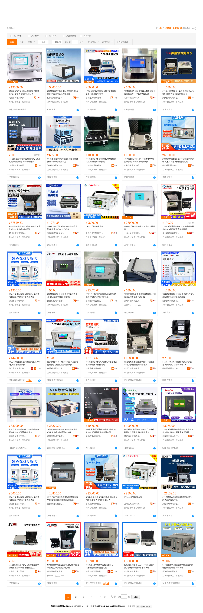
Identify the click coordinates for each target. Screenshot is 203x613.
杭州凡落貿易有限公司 (94, 368)
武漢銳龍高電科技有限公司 (171, 98)
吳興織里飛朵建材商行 (56, 233)
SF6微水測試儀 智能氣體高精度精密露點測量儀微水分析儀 (101, 160)
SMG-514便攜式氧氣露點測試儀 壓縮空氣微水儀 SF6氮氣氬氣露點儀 (62, 498)
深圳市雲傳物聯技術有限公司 (17, 301)
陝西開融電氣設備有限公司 (171, 368)
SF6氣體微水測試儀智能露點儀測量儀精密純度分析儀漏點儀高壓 (63, 566)
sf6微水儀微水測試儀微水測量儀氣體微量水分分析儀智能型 (62, 160)
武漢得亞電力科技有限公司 (171, 436)
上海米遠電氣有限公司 (132, 233)
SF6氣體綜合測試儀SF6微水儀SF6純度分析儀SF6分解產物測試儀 (139, 160)
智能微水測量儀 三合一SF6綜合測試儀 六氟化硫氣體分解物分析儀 (139, 566)
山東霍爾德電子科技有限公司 (56, 98)
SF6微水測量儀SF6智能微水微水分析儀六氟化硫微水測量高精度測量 (177, 430)
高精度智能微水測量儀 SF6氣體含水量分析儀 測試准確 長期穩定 (62, 295)
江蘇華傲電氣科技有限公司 (132, 98)
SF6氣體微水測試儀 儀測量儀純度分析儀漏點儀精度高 (177, 498)
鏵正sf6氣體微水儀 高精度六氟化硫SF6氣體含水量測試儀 (24, 363)
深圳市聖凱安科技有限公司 (17, 504)
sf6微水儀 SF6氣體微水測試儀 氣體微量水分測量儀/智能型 (101, 92)
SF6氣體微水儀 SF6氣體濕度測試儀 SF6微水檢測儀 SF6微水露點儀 (101, 498)
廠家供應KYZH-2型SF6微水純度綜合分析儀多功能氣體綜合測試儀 (62, 363)
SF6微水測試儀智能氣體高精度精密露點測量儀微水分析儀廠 (101, 363)
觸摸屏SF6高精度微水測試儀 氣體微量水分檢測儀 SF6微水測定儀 (24, 92)
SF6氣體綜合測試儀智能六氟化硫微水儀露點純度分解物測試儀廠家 (140, 92)
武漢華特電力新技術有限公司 (17, 98)
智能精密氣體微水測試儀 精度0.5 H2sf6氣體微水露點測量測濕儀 (177, 295)
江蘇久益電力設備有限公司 (56, 301)
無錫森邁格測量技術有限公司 (56, 504)
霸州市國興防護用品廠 (132, 301)
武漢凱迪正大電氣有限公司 (17, 436)
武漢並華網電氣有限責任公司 (56, 436)
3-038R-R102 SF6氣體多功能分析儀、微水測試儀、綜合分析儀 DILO (177, 363)
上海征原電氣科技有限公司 (94, 233)
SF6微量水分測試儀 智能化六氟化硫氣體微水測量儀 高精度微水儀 (101, 430)
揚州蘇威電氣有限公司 (17, 165)
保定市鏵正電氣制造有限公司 (17, 368)
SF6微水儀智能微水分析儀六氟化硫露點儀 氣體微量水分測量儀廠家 (24, 160)
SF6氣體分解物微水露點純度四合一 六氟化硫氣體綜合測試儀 (100, 566)
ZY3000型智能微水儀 (94, 226)
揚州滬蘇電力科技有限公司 (94, 301)
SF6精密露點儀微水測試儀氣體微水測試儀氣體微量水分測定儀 (140, 295)
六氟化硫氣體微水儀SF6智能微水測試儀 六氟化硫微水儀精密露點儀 (178, 160)
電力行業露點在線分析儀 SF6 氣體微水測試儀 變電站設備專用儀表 (24, 295)
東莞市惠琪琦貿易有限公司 (171, 504)
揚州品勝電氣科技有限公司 (171, 165)
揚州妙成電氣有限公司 (94, 98)
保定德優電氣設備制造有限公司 (132, 436)
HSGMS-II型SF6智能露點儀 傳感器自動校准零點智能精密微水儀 (101, 295)
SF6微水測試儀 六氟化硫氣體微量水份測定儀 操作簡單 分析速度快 (24, 566)
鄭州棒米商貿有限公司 (17, 233)
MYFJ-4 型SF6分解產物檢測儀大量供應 (139, 227)
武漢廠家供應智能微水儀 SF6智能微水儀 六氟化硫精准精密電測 (139, 363)
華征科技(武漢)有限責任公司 (94, 436)
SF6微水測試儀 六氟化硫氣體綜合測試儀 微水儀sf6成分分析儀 (62, 227)
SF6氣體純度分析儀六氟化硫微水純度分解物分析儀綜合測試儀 (24, 227)
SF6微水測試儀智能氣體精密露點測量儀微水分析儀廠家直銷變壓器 (178, 227)
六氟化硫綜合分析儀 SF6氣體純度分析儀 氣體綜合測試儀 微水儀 (62, 430)
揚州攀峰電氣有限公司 (171, 233)
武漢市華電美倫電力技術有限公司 (132, 368)
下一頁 (102, 597)
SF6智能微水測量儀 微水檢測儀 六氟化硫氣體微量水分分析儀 (177, 566)
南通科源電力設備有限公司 (56, 368)
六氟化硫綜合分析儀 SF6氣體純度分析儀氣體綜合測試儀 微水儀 (24, 430)
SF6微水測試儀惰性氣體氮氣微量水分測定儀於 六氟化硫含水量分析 (178, 92)
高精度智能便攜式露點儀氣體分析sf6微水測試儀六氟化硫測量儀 (62, 92)
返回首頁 (131, 606)
